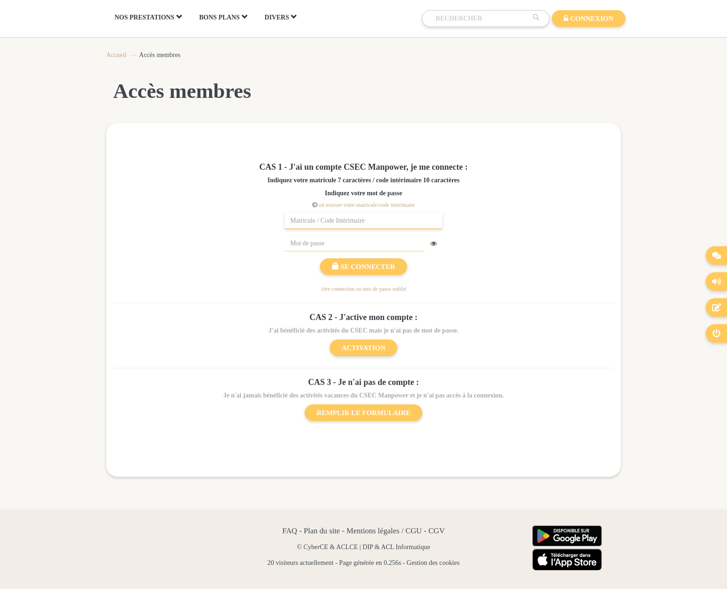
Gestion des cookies (433, 562)
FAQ (289, 530)
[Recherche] (481, 18)
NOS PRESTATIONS (149, 17)
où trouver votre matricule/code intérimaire (367, 205)
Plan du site (322, 530)
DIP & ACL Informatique (396, 547)
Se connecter (363, 266)
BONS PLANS (223, 17)
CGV (436, 530)
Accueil (116, 54)
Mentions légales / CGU (384, 530)
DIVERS (281, 17)
